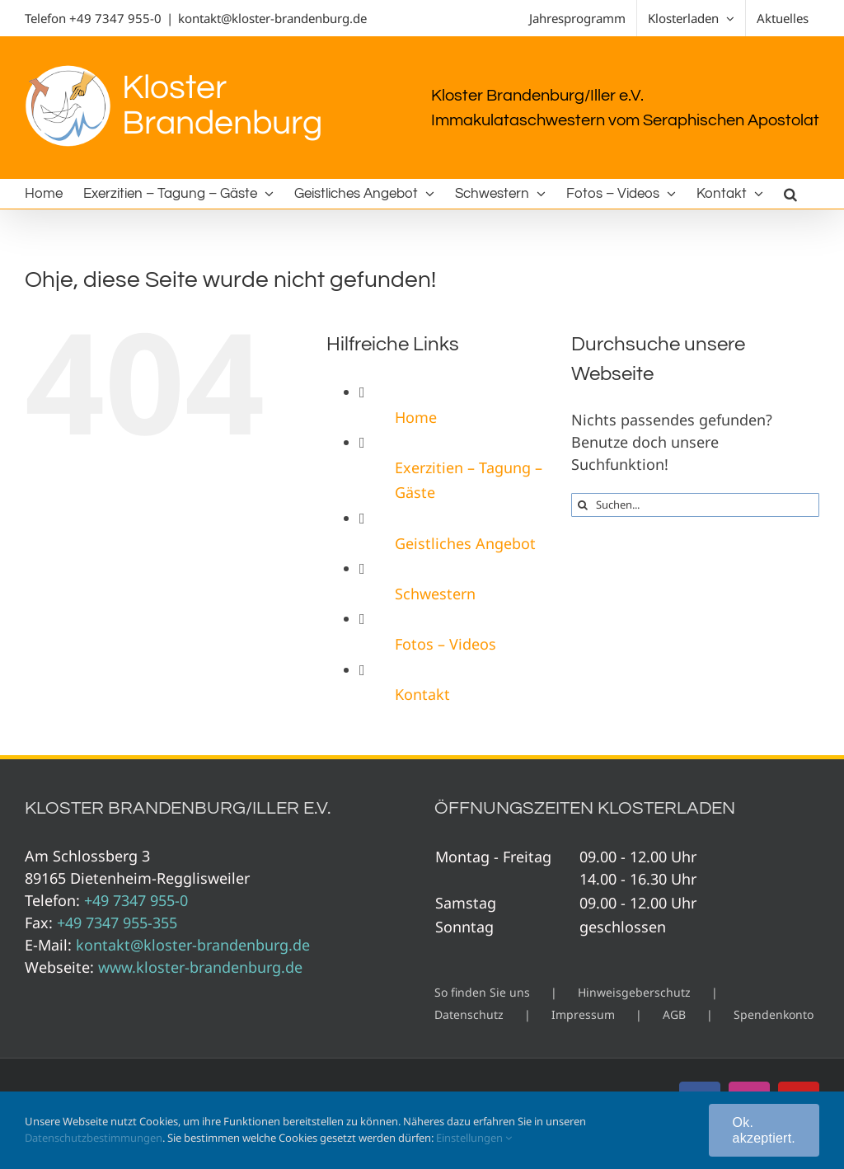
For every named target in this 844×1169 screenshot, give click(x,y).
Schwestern (435, 593)
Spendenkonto (774, 1014)
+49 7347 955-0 (115, 18)
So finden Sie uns (482, 992)
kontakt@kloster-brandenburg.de (272, 18)
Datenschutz (469, 1014)
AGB (674, 1014)
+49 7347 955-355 (117, 922)
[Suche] (583, 505)
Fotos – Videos (445, 644)
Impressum (583, 1014)
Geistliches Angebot (465, 543)
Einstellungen (474, 1137)
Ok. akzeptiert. (764, 1130)
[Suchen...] (695, 505)
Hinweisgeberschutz (634, 992)
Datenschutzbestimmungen (93, 1137)
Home (416, 417)
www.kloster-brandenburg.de (200, 967)
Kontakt (422, 694)
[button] (790, 194)
